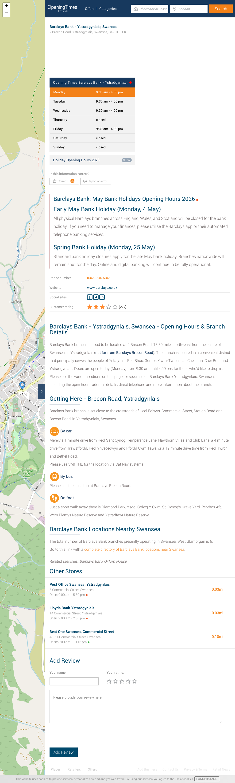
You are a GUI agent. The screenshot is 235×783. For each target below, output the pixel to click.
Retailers (74, 769)
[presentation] (85, 738)
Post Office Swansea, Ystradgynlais (80, 584)
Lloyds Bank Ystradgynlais (72, 608)
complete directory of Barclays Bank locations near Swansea (134, 549)
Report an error (95, 181)
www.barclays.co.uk (102, 287)
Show (126, 160)
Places (56, 769)
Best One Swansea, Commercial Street (82, 631)
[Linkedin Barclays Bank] (102, 297)
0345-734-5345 (99, 278)
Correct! (63, 181)
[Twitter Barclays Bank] (96, 297)
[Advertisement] (140, 62)
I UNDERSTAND (206, 779)
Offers (90, 9)
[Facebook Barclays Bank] (89, 297)
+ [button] (6, 6)
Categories (108, 9)
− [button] (6, 13)
